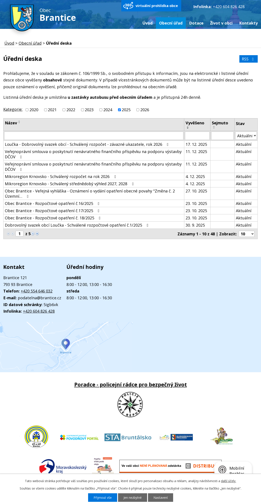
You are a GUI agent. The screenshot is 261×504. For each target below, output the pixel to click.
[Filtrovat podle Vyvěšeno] (197, 136)
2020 (34, 109)
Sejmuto (220, 122)
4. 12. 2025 (195, 176)
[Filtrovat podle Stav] (246, 136)
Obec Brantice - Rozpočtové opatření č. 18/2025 (53, 217)
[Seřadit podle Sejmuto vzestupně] (214, 126)
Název (11, 122)
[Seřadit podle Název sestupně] (19, 123)
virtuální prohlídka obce (157, 5)
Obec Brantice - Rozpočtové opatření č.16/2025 (53, 203)
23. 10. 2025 (196, 203)
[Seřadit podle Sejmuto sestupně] (214, 128)
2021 (52, 109)
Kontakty (248, 23)
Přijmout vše (103, 497)
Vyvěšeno (195, 122)
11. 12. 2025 (196, 151)
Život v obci (221, 23)
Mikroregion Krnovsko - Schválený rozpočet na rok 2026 (61, 176)
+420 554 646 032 (36, 291)
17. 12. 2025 (196, 144)
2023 (89, 109)
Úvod (147, 23)
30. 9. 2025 (195, 225)
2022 (70, 109)
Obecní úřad (171, 23)
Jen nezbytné (133, 497)
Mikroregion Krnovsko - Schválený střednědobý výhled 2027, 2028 (70, 183)
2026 (144, 109)
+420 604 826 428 (229, 6)
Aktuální (243, 144)
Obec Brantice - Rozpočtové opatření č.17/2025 (53, 210)
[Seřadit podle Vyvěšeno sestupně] (188, 128)
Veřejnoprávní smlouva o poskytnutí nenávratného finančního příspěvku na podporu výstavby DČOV (93, 154)
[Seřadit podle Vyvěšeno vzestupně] (188, 126)
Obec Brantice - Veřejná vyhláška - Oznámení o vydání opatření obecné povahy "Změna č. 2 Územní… (90, 193)
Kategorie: (13, 109)
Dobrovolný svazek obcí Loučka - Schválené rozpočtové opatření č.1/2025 (77, 225)
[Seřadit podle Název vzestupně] (19, 121)
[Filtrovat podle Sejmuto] (222, 136)
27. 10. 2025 (196, 191)
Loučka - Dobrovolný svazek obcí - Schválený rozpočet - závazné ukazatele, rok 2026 (87, 144)
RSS (249, 59)
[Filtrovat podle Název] (93, 136)
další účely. (228, 481)
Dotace (196, 23)
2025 (126, 109)
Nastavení (160, 497)
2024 (107, 109)
